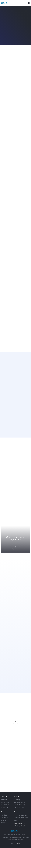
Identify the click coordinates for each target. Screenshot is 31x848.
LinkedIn (3, 820)
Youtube (3, 822)
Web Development (20, 802)
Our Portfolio (5, 805)
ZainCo (18, 843)
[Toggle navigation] (29, 3)
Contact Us (4, 807)
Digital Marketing (19, 805)
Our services (5, 802)
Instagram (4, 817)
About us (4, 800)
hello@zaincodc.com (22, 826)
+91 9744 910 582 (20, 823)
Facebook (4, 815)
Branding (17, 800)
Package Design (19, 807)
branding (13, 837)
